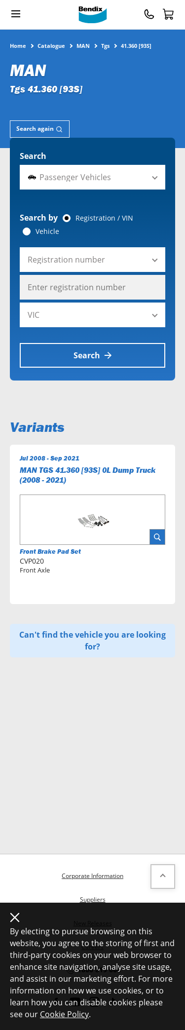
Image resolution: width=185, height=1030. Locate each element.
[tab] (40, 129)
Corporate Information (92, 876)
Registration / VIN (104, 218)
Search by (39, 217)
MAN (83, 45)
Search (33, 156)
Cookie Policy (64, 1014)
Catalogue (51, 45)
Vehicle (47, 231)
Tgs (105, 45)
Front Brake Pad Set (50, 551)
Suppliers (93, 899)
